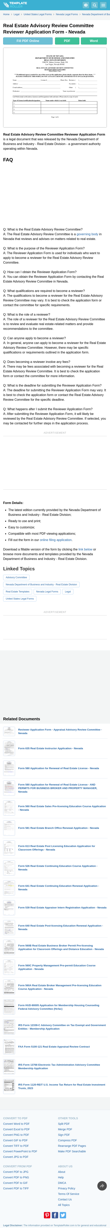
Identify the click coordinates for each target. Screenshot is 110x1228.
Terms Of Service (68, 1193)
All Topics (64, 1205)
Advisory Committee (16, 577)
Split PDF (64, 1123)
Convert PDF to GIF (15, 1182)
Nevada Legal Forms (47, 591)
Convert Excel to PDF (16, 1129)
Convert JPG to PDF (15, 1156)
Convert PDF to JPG (15, 1171)
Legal (68, 591)
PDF (67, 41)
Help (61, 1177)
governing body (87, 234)
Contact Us (65, 1199)
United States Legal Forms (20, 598)
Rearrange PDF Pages (72, 1145)
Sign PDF (64, 1134)
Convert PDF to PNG (16, 1177)
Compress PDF (67, 1140)
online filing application (56, 540)
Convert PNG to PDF (16, 1134)
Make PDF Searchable (72, 1151)
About (61, 1171)
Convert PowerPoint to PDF (20, 1151)
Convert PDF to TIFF (16, 1188)
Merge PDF (65, 1129)
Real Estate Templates (17, 591)
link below (85, 549)
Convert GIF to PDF (15, 1140)
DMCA (62, 1182)
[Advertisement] (55, 194)
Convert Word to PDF (16, 1123)
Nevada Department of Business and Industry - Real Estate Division (41, 584)
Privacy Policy (66, 1188)
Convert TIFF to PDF (16, 1145)
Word (94, 41)
